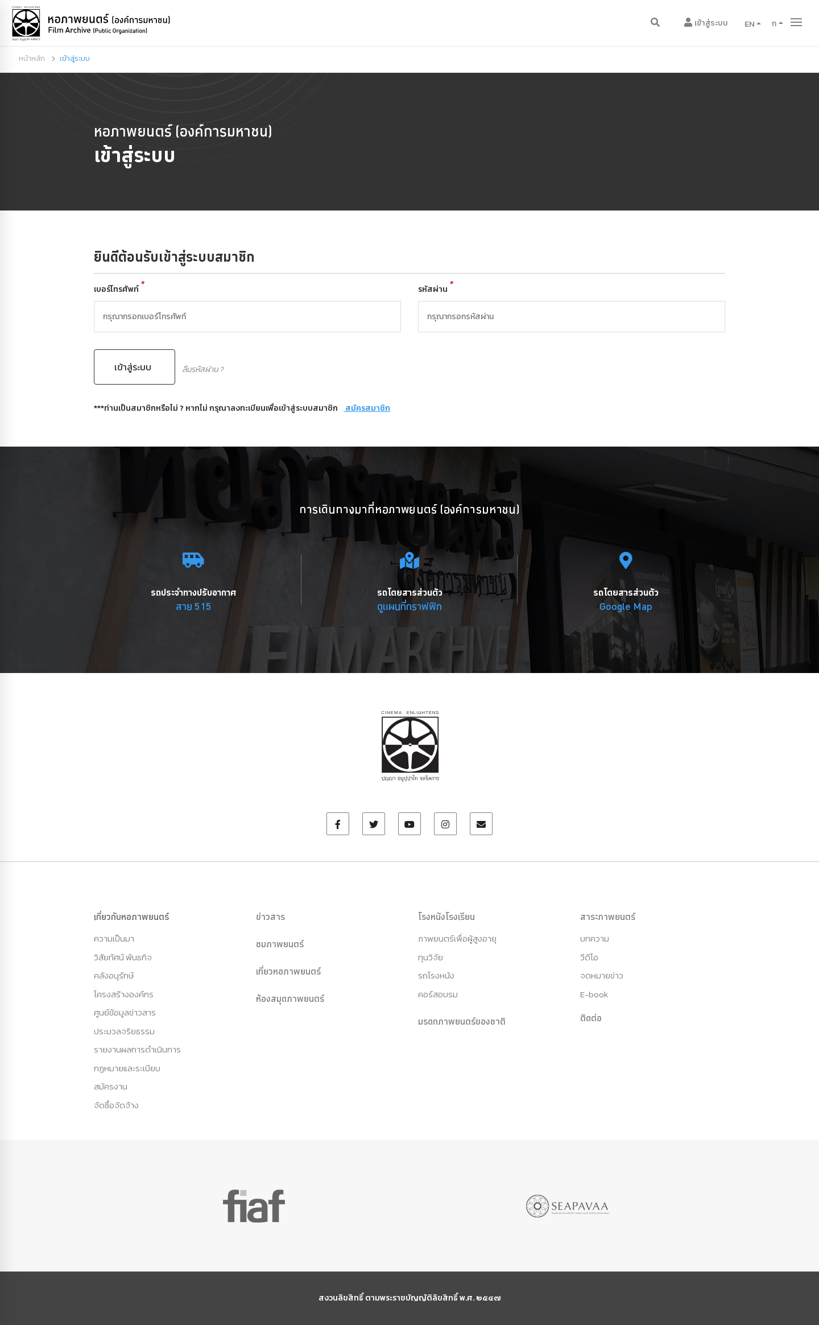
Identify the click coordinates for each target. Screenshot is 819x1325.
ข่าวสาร (270, 916)
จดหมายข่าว (601, 975)
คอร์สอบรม (438, 994)
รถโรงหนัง (436, 975)
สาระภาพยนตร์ (607, 916)
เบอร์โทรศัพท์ (119, 289)
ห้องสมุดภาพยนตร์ (290, 998)
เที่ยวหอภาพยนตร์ (288, 971)
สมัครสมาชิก (367, 408)
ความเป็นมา (114, 938)
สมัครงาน (110, 1086)
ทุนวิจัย (430, 957)
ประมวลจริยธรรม (124, 1031)
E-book (594, 994)
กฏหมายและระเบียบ (127, 1068)
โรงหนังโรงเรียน (446, 916)
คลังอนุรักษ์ (114, 975)
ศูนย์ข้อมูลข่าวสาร (125, 1012)
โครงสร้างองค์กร (124, 994)
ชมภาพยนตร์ (280, 944)
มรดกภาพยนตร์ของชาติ (462, 1021)
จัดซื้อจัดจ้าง (116, 1105)
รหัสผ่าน (435, 289)
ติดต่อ (591, 1018)
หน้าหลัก (32, 58)
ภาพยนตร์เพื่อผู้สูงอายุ (457, 938)
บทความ (594, 938)
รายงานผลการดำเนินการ (137, 1049)
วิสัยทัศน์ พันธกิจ (123, 957)
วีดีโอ (589, 957)
